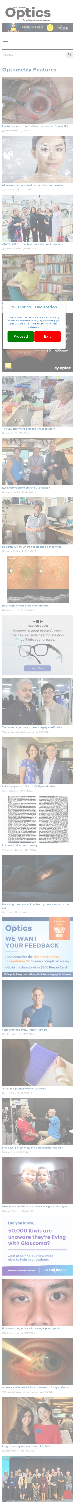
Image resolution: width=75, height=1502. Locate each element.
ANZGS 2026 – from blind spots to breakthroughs (32, 244)
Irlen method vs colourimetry (19, 845)
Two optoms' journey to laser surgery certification (32, 728)
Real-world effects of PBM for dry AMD (25, 606)
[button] (5, 40)
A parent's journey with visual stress (24, 1089)
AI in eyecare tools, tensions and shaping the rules (32, 185)
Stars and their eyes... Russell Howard (24, 1030)
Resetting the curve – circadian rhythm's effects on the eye (35, 906)
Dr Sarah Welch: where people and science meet (31, 547)
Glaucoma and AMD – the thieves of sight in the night (34, 1207)
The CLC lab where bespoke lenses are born (28, 429)
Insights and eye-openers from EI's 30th (26, 1447)
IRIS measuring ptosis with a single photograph (31, 1329)
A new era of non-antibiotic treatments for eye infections (37, 1388)
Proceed (20, 336)
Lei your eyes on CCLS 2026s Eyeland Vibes (28, 787)
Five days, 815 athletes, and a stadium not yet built (32, 1148)
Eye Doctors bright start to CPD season (26, 488)
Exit (47, 336)
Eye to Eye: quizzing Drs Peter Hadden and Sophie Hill (35, 126)
